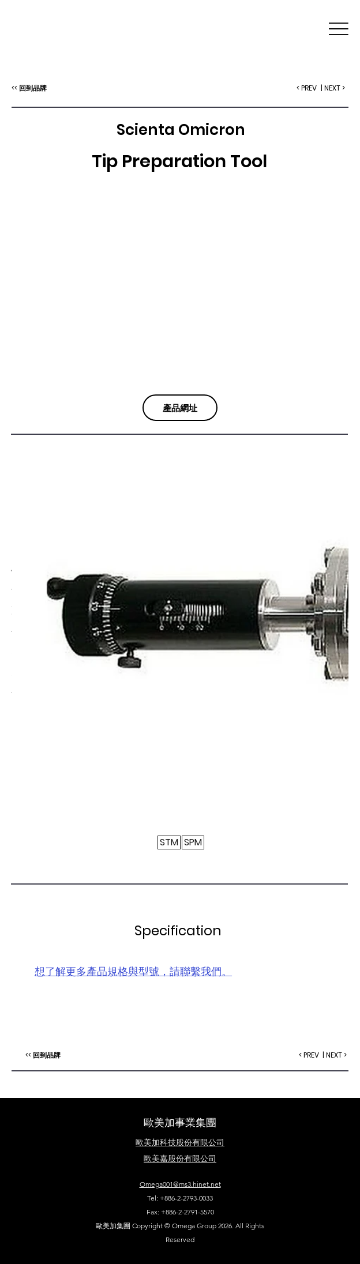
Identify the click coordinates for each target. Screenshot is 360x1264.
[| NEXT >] (334, 1055)
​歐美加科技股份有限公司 (180, 1142)
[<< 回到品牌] (43, 1055)
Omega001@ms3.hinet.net (180, 1184)
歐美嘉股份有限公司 (180, 1158)
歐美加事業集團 (180, 1122)
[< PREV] (309, 1055)
